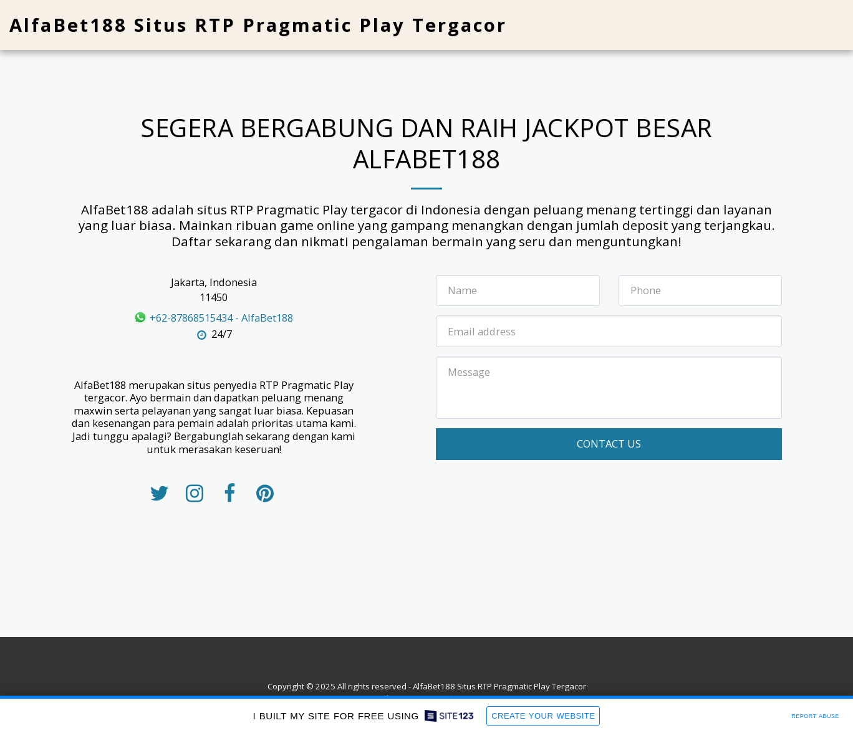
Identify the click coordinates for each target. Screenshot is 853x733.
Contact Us (609, 443)
